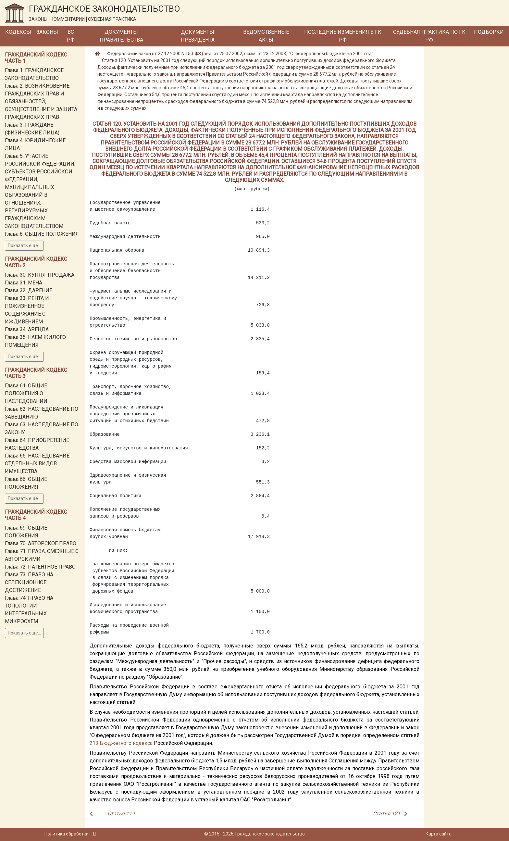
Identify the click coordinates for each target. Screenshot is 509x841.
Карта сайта (439, 833)
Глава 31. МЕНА (23, 283)
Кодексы (18, 32)
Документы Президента (198, 36)
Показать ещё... (24, 245)
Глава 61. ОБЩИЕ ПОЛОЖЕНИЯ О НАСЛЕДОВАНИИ (26, 393)
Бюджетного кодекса (126, 743)
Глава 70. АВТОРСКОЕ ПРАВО (40, 543)
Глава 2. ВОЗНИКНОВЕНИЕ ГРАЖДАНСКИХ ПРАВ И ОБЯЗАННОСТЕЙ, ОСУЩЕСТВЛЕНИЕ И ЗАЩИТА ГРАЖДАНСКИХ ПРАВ (41, 101)
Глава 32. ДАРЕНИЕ (28, 290)
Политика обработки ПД (70, 833)
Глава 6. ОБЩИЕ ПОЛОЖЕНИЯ (42, 234)
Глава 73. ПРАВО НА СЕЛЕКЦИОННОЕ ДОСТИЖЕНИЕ (29, 582)
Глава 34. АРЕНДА (27, 329)
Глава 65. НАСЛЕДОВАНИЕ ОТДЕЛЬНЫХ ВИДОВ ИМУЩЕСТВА (37, 463)
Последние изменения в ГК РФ (342, 36)
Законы (47, 32)
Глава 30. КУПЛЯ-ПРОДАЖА (39, 275)
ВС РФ (71, 36)
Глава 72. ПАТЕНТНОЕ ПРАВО (40, 567)
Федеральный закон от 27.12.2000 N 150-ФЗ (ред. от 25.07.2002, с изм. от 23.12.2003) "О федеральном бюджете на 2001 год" (240, 53)
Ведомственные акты (266, 36)
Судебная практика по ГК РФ (429, 36)
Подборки (489, 32)
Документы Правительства (121, 36)
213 (94, 743)
